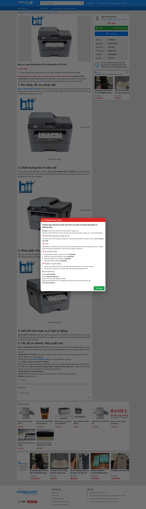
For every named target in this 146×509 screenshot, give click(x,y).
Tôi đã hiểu (99, 288)
